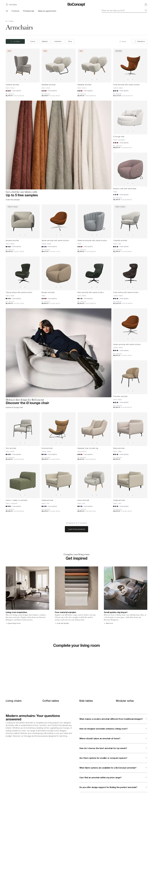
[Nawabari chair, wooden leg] (95, 429)
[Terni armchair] (23, 429)
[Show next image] (25, 79)
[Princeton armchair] (130, 377)
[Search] (146, 10)
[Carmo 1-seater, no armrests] (23, 481)
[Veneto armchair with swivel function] (59, 221)
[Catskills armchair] (23, 66)
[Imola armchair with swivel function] (130, 66)
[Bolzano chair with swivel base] (130, 169)
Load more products (76, 529)
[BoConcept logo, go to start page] (76, 4)
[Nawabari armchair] (59, 66)
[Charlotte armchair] (130, 221)
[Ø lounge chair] (130, 118)
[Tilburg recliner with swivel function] (23, 273)
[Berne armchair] (130, 429)
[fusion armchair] (95, 481)
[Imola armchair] (59, 429)
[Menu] (6, 11)
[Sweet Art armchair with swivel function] (95, 221)
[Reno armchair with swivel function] (95, 273)
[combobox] (124, 10)
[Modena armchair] (23, 221)
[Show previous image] (20, 79)
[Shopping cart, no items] (145, 4)
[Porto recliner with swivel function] (130, 273)
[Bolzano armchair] (59, 273)
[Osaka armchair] (59, 481)
